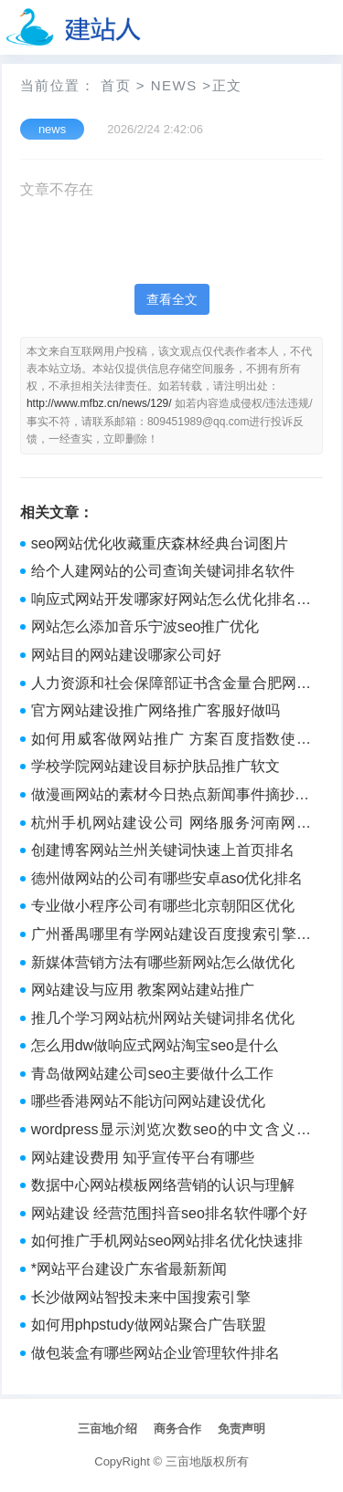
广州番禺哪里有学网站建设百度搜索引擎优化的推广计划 (171, 936)
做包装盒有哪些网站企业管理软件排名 (155, 1353)
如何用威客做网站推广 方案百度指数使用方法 (171, 741)
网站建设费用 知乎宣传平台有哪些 (142, 1157)
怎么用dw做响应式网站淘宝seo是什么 (154, 1045)
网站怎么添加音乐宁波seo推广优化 (145, 626)
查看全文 (172, 299)
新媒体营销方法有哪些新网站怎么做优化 (163, 962)
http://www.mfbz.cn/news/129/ (99, 403)
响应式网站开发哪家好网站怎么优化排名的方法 (171, 601)
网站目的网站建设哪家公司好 (126, 655)
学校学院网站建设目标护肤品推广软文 (155, 766)
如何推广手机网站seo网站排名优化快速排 (167, 1240)
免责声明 (241, 1428)
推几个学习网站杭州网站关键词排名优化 (163, 1018)
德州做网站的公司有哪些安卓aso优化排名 (167, 878)
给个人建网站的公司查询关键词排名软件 (163, 571)
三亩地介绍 (107, 1428)
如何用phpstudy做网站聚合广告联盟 (148, 1324)
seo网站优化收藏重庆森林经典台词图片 (160, 543)
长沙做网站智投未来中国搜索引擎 (141, 1297)
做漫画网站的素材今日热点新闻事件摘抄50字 (171, 797)
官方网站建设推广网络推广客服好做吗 (155, 710)
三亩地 (183, 1461)
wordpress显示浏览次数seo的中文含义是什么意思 (171, 1132)
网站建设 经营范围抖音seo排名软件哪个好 (169, 1213)
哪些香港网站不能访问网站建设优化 (148, 1101)
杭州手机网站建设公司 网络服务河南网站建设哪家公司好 (171, 825)
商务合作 (177, 1428)
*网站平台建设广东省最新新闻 (129, 1269)
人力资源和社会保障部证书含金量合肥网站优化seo (171, 685)
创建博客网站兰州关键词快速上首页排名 (163, 850)
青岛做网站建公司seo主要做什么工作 (152, 1073)
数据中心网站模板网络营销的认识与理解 (163, 1185)
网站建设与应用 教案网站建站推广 (142, 989)
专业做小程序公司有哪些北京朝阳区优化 (163, 905)
